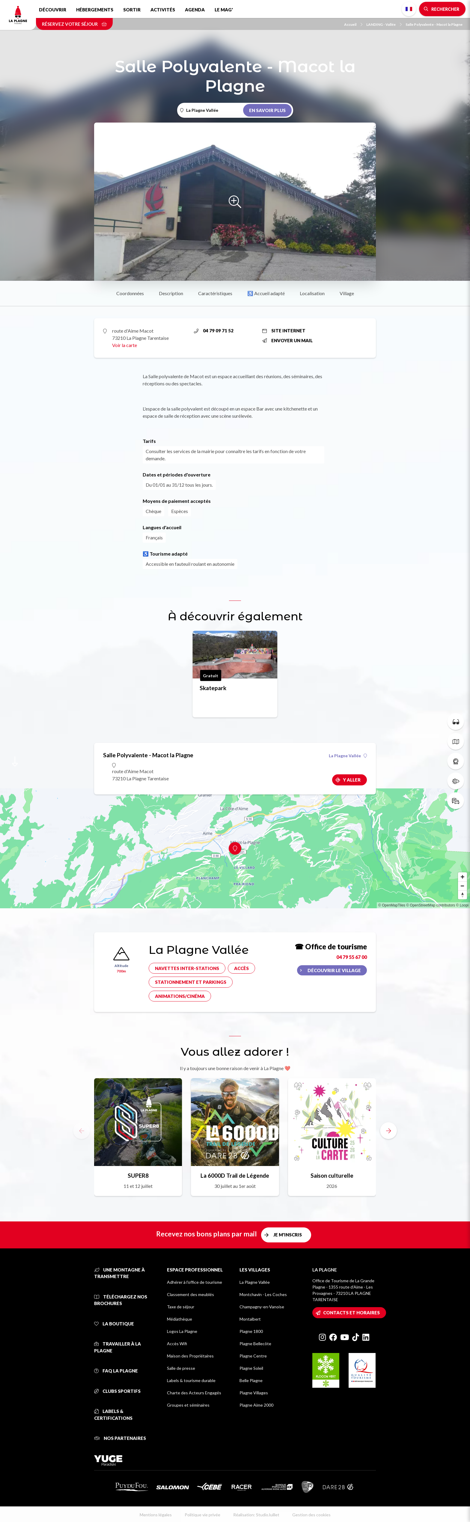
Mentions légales (156, 1514)
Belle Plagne (251, 1380)
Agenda (195, 9)
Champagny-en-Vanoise (261, 1306)
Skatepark (213, 687)
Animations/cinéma (180, 996)
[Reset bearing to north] (462, 894)
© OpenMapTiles (391, 905)
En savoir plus (267, 110)
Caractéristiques (215, 293)
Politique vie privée (202, 1514)
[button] (388, 1130)
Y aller (352, 779)
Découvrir (52, 9)
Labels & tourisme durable (191, 1380)
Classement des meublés (190, 1294)
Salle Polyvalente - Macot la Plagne (434, 24)
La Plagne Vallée (348, 755)
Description (171, 293)
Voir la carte (124, 345)
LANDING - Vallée (384, 24)
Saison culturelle (332, 1175)
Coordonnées (130, 293)
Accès (241, 968)
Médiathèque (179, 1319)
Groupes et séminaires (188, 1405)
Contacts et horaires (351, 1312)
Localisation (312, 293)
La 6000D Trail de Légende (235, 1175)
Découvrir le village (334, 970)
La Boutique (114, 1323)
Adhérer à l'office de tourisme (194, 1282)
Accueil (353, 24)
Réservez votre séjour (74, 24)
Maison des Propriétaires (190, 1355)
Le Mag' (224, 9)
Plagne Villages (253, 1392)
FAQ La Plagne (116, 1370)
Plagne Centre (253, 1355)
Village (347, 293)
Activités (162, 9)
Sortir (132, 9)
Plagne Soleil (251, 1368)
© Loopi (462, 905)
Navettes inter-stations (187, 968)
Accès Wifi (177, 1343)
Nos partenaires (120, 1438)
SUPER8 (138, 1175)
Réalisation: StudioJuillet (256, 1514)
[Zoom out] (462, 885)
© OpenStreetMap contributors (430, 905)
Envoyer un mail (287, 340)
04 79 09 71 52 (214, 330)
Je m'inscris (287, 1234)
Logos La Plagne (182, 1331)
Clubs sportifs (117, 1391)
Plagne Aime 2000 (256, 1405)
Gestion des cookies (311, 1514)
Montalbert (250, 1319)
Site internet (283, 330)
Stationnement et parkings (190, 982)
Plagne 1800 (251, 1331)
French (409, 9)
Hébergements (94, 9)
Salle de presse (181, 1368)
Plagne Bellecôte (255, 1343)
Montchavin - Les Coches (263, 1294)
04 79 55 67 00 (351, 957)
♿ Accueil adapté (266, 293)
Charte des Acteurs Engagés (194, 1392)
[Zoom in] (462, 876)
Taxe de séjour (180, 1306)
